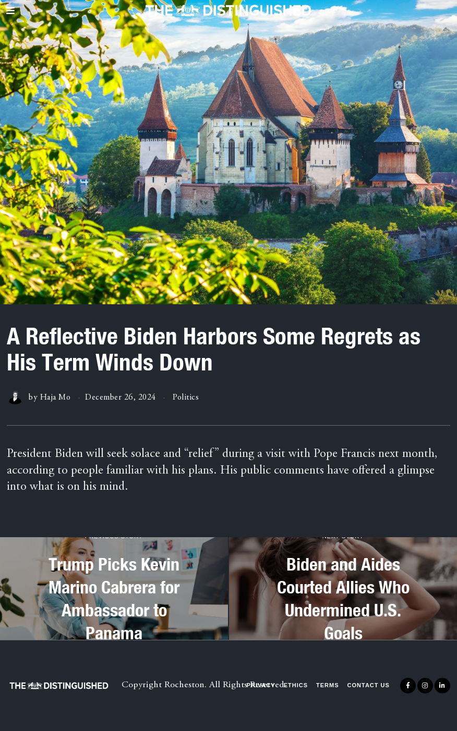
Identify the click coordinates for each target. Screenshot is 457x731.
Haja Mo (55, 397)
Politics (186, 397)
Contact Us (368, 685)
